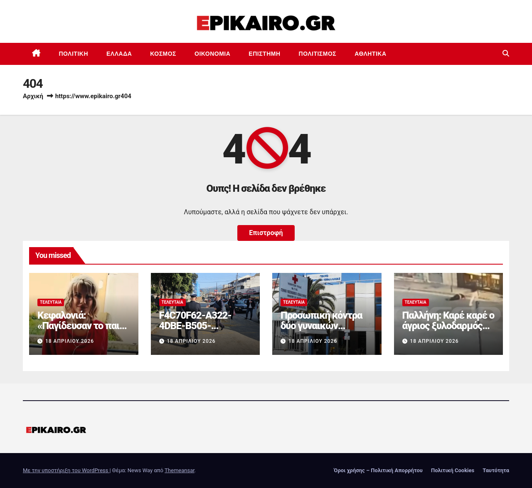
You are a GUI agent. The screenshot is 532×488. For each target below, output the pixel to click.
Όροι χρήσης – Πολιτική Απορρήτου (378, 470)
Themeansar (180, 470)
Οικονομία (212, 53)
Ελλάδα (119, 53)
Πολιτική (74, 53)
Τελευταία (51, 302)
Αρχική (33, 96)
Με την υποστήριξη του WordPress (66, 470)
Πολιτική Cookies (452, 470)
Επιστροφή (266, 233)
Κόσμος (163, 53)
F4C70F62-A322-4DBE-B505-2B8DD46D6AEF (195, 326)
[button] (505, 53)
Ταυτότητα (496, 470)
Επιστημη (264, 53)
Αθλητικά (370, 53)
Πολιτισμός (318, 53)
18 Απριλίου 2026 (69, 341)
